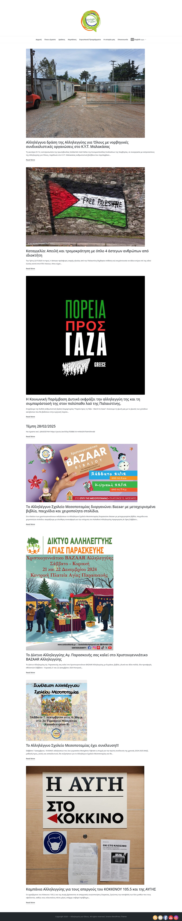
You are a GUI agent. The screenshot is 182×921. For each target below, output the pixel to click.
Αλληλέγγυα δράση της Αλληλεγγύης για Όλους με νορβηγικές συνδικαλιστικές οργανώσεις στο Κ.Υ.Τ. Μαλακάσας (77, 144)
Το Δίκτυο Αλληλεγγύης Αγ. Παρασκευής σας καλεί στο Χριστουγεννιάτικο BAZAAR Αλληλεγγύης (87, 657)
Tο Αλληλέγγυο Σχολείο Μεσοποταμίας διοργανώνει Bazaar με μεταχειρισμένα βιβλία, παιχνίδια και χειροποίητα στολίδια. (90, 508)
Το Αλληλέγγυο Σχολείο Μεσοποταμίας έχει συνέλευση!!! (72, 745)
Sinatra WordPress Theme (116, 916)
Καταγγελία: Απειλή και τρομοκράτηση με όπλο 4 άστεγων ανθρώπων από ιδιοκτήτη (87, 253)
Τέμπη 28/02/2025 (41, 426)
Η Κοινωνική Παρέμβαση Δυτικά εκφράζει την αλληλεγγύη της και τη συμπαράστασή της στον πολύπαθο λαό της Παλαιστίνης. (83, 401)
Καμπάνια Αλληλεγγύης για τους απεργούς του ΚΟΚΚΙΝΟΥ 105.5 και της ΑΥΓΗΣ (91, 889)
